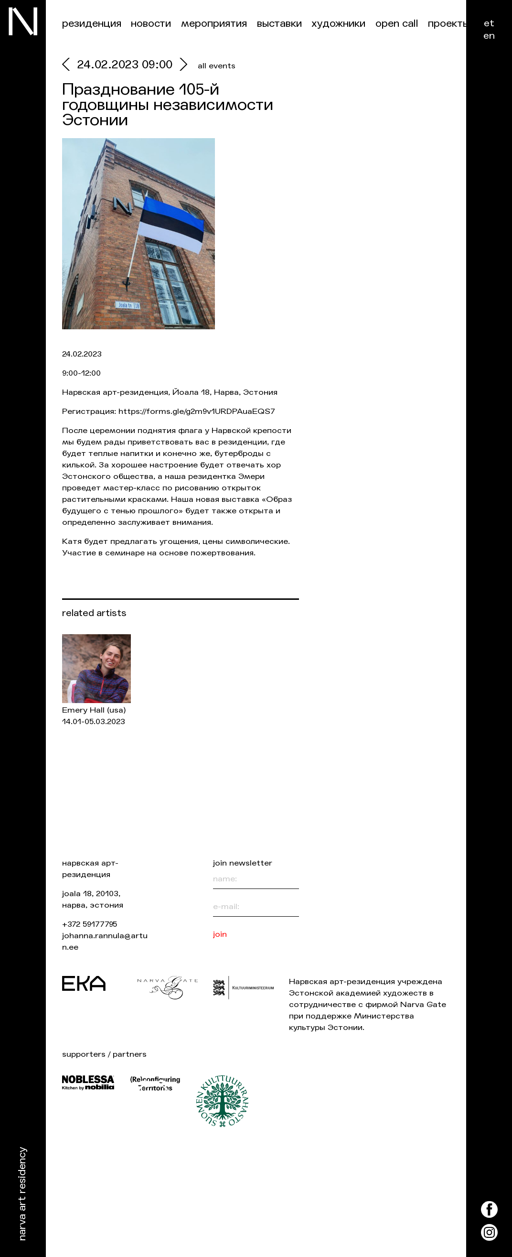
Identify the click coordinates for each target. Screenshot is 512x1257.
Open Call (396, 24)
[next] (181, 65)
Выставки (279, 24)
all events (216, 65)
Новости (151, 24)
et (489, 23)
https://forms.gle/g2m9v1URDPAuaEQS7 (196, 411)
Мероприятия (214, 24)
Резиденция (91, 24)
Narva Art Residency (22, 1194)
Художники (338, 24)
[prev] (69, 65)
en (489, 35)
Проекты (448, 24)
